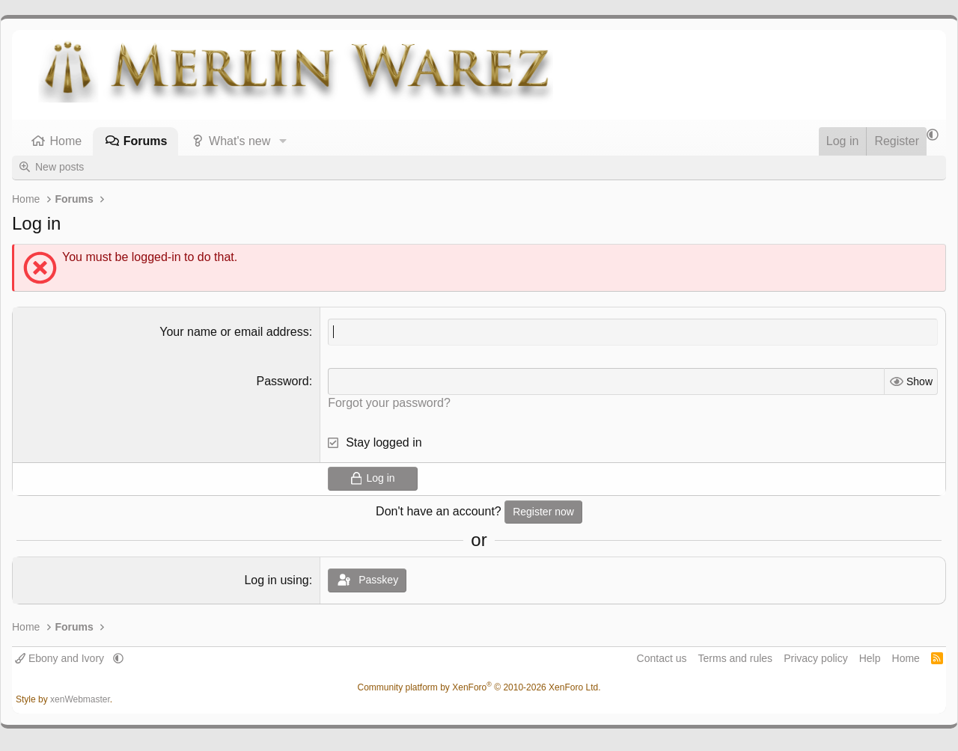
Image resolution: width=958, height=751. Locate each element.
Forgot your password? (389, 402)
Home (66, 141)
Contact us (662, 658)
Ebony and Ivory (61, 658)
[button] (282, 141)
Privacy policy (816, 658)
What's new (239, 141)
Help (870, 658)
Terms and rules (735, 658)
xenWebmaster (80, 699)
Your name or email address (234, 331)
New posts (59, 167)
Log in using (276, 580)
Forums (145, 141)
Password (282, 381)
